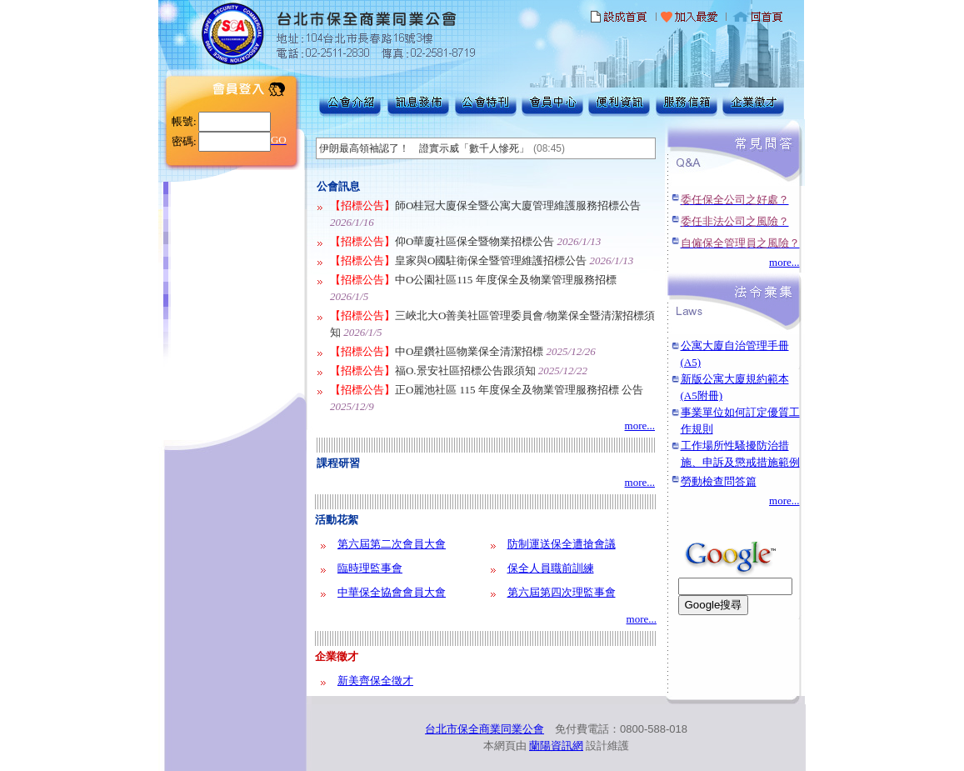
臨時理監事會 (369, 568)
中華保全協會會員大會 (391, 592)
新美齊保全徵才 (375, 680)
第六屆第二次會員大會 (391, 544)
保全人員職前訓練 (550, 568)
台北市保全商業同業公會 (484, 729)
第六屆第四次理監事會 (561, 592)
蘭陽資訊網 (556, 745)
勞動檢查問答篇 (719, 481)
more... (640, 425)
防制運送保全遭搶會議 (561, 544)
